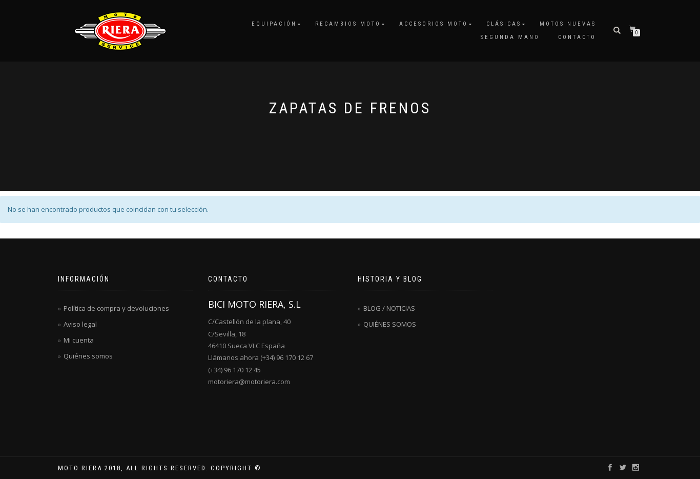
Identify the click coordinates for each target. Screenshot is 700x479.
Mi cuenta (79, 340)
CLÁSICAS (503, 24)
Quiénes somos (88, 356)
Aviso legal (80, 324)
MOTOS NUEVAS (568, 24)
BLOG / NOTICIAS (389, 308)
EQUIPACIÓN (274, 24)
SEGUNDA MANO (510, 37)
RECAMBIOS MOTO (348, 24)
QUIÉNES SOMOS (389, 324)
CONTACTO (577, 37)
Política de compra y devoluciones (116, 308)
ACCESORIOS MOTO (433, 24)
